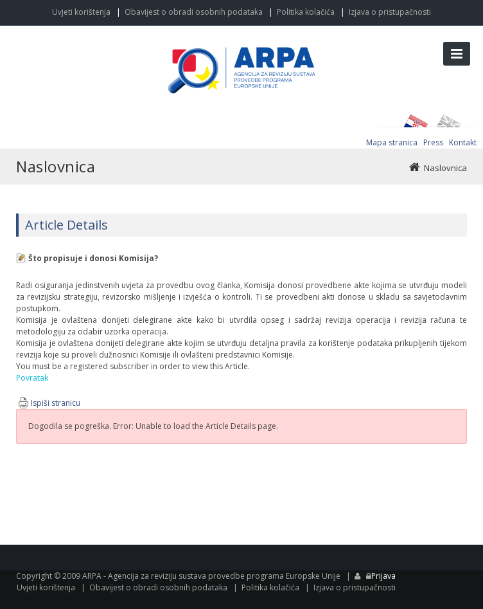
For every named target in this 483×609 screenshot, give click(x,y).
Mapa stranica (391, 142)
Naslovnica (445, 168)
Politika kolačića (306, 11)
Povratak (32, 377)
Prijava (383, 575)
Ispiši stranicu (55, 402)
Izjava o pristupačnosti (390, 11)
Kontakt (463, 142)
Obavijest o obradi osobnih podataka (194, 11)
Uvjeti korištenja (81, 11)
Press (433, 142)
